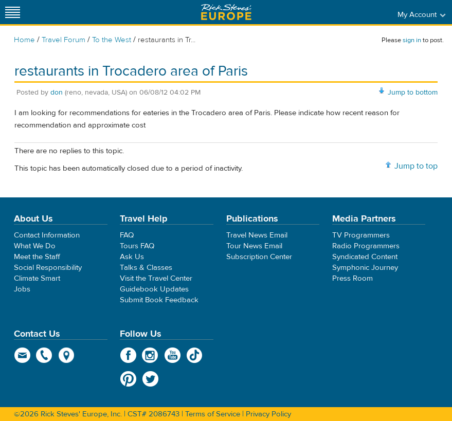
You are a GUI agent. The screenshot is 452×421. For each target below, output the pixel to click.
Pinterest (128, 379)
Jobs (22, 289)
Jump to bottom (413, 92)
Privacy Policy (268, 414)
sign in (412, 40)
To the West (111, 40)
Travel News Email (256, 235)
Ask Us (132, 257)
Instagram (150, 355)
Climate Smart (37, 278)
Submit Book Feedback (159, 300)
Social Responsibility (48, 267)
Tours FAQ (137, 246)
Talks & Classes (146, 267)
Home (24, 40)
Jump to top (416, 166)
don (56, 92)
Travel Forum (63, 40)
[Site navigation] (13, 12)
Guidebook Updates (154, 289)
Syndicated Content (364, 257)
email (22, 355)
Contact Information (47, 235)
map (66, 355)
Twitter (150, 379)
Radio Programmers (366, 246)
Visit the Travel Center (156, 278)
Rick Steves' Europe (226, 12)
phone (44, 355)
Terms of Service (212, 414)
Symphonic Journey (365, 267)
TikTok (194, 355)
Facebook (128, 355)
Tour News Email (254, 246)
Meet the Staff (37, 257)
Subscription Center (259, 257)
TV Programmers (361, 235)
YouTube (172, 355)
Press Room (352, 278)
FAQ (127, 235)
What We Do (35, 246)
